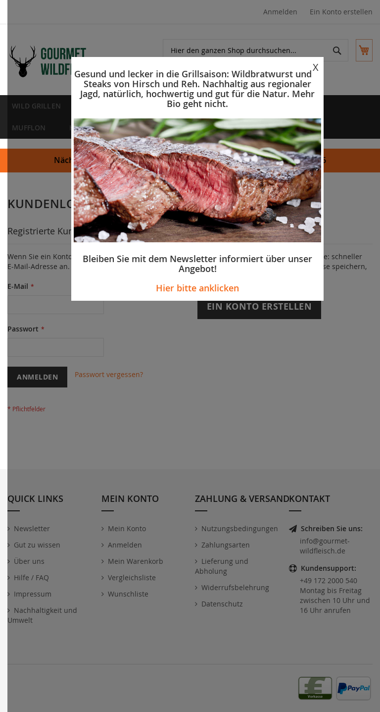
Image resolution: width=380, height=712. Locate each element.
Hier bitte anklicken (197, 288)
